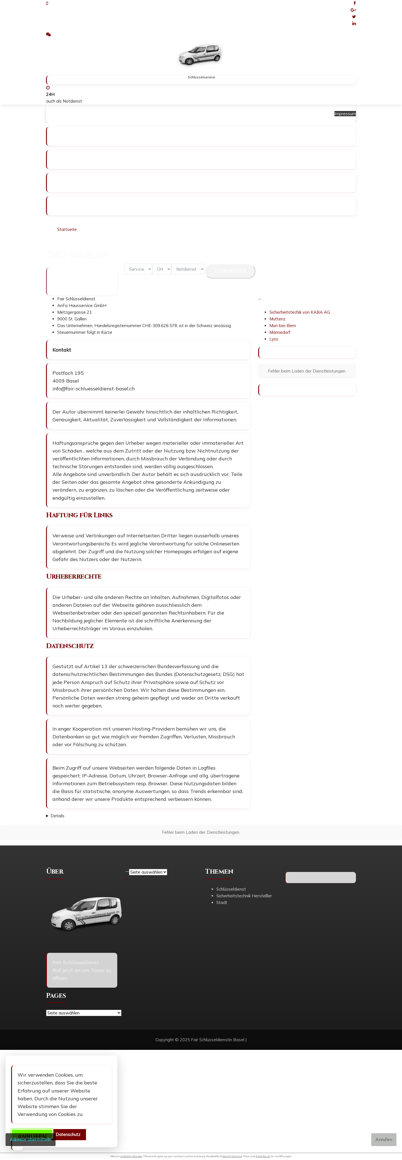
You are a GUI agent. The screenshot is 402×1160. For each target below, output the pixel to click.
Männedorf (279, 332)
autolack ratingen (131, 1156)
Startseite (67, 229)
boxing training (232, 1156)
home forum (263, 1156)
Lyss (273, 339)
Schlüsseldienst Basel (77, 113)
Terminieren (230, 274)
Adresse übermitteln (30, 1139)
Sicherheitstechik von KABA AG (299, 312)
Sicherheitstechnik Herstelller (244, 895)
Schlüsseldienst (231, 889)
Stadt (221, 902)
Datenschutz (68, 1134)
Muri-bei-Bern (282, 325)
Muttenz (277, 319)
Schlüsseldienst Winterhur (137, 113)
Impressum (185, 113)
